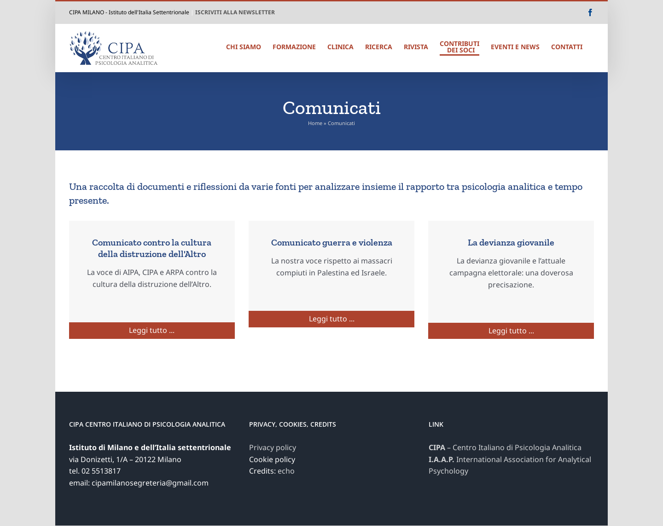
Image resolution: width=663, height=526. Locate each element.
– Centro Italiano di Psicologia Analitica (505, 447)
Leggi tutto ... (151, 330)
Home (315, 123)
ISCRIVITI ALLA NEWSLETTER (235, 12)
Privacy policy (272, 447)
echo (286, 471)
